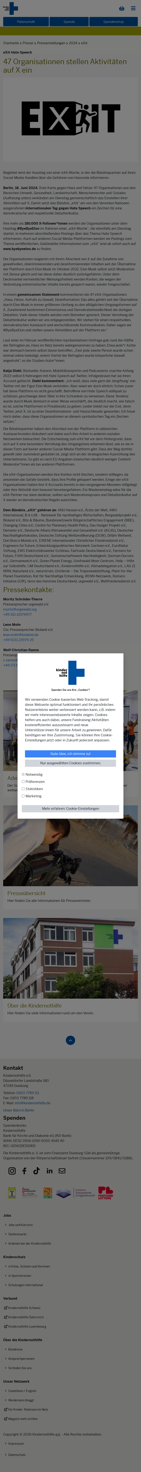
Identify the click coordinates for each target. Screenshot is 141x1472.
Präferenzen (35, 782)
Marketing (33, 796)
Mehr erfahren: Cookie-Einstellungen (70, 808)
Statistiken (34, 789)
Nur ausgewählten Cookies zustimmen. (70, 763)
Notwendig (34, 774)
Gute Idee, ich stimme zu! (70, 754)
